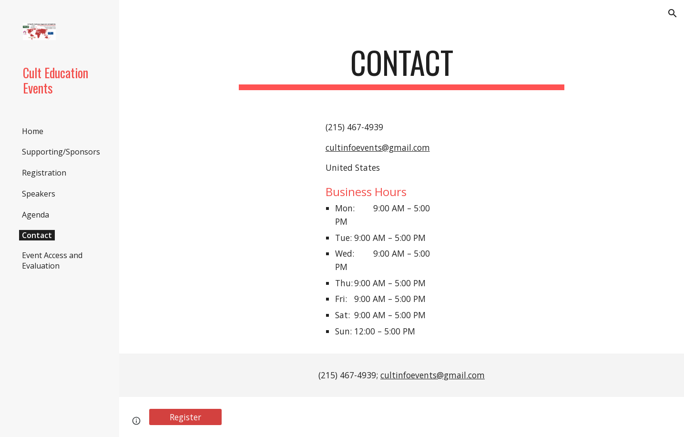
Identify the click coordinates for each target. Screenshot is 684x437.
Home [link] (32, 131)
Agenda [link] (35, 214)
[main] (401, 67)
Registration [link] (44, 172)
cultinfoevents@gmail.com (378, 147)
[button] (672, 13)
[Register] (185, 417)
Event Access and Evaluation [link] (52, 260)
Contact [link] (37, 235)
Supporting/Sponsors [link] (61, 151)
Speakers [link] (38, 193)
